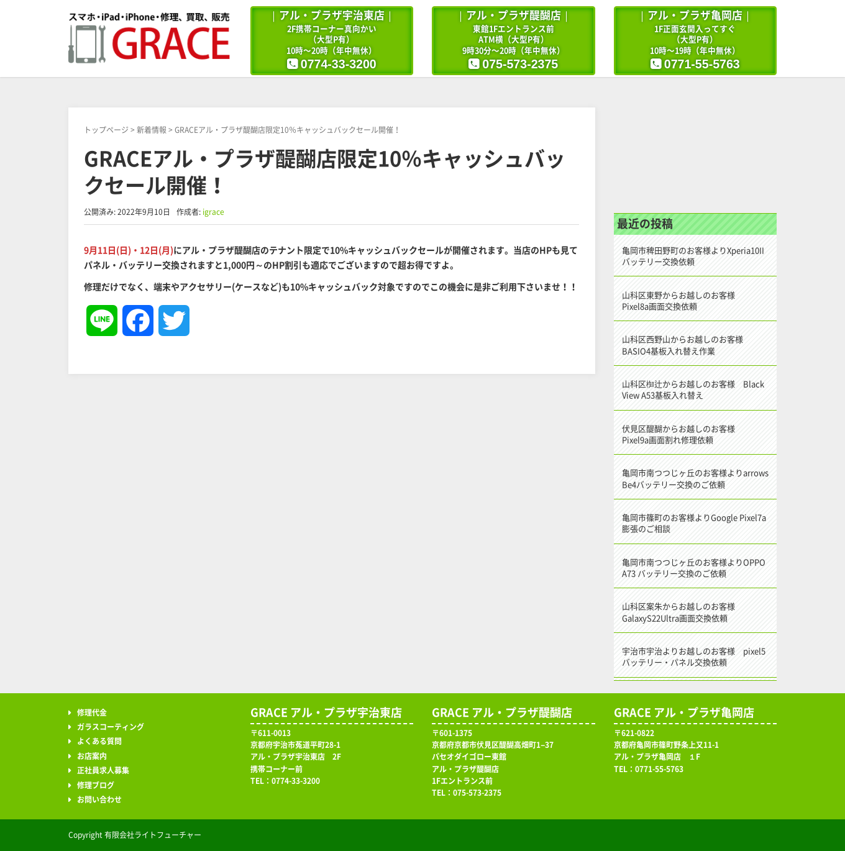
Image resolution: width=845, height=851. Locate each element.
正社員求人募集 (103, 770)
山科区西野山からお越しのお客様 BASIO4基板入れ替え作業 (686, 345)
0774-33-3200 (339, 64)
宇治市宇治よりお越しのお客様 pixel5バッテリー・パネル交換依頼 (693, 657)
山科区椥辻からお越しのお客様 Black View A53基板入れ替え (693, 389)
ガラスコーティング (110, 726)
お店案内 (92, 756)
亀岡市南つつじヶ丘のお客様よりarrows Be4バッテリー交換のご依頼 (695, 478)
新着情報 (152, 130)
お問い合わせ (99, 799)
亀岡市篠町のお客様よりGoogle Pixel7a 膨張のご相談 (694, 523)
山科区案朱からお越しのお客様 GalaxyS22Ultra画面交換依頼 (682, 612)
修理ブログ (695, 145)
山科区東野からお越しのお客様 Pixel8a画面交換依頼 (682, 301)
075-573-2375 (520, 64)
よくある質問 (99, 741)
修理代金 (92, 712)
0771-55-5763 (702, 64)
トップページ (106, 130)
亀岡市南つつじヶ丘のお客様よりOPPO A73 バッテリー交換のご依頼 (693, 568)
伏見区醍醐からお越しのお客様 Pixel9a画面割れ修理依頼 (682, 434)
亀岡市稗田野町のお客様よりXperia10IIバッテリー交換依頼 (693, 256)
